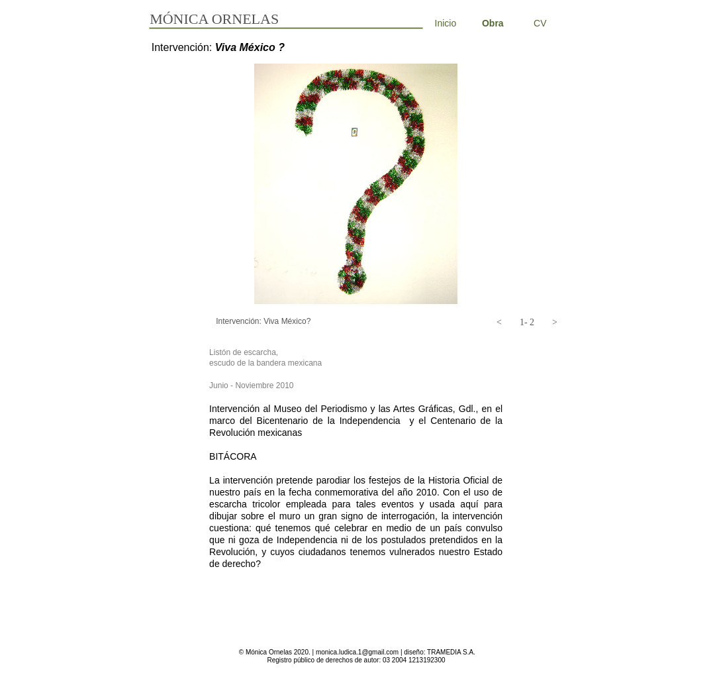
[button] (499, 322)
